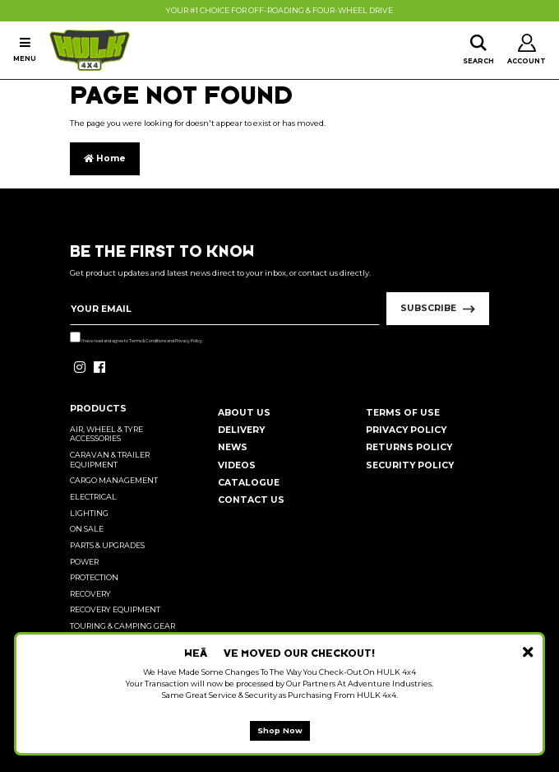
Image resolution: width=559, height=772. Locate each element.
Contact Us (251, 500)
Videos (237, 465)
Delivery (241, 430)
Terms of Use (403, 412)
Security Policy (410, 465)
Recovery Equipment (115, 609)
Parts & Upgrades (107, 545)
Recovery (90, 593)
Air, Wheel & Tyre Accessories (106, 434)
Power (84, 561)
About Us (244, 412)
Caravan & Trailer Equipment (110, 459)
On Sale (87, 528)
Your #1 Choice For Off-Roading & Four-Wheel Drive (279, 10)
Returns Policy (409, 447)
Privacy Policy (188, 340)
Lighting (89, 513)
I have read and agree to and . (136, 337)
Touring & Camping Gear (122, 625)
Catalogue (249, 482)
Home (105, 158)
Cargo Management (114, 480)
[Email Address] (225, 308)
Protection (94, 577)
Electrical (93, 496)
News (232, 447)
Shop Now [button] (280, 730)
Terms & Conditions (147, 340)
